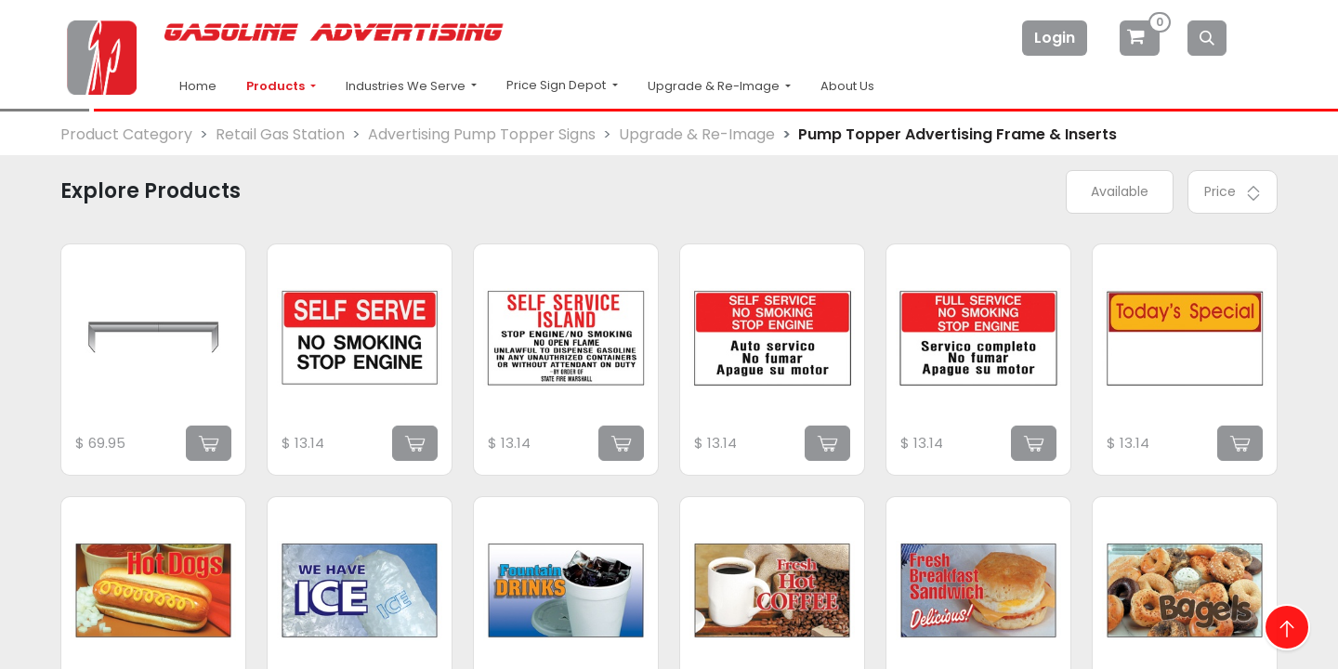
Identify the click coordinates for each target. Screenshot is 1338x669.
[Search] (1206, 38)
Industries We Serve (407, 86)
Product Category (126, 134)
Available (1119, 191)
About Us (847, 86)
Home (197, 86)
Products (277, 86)
